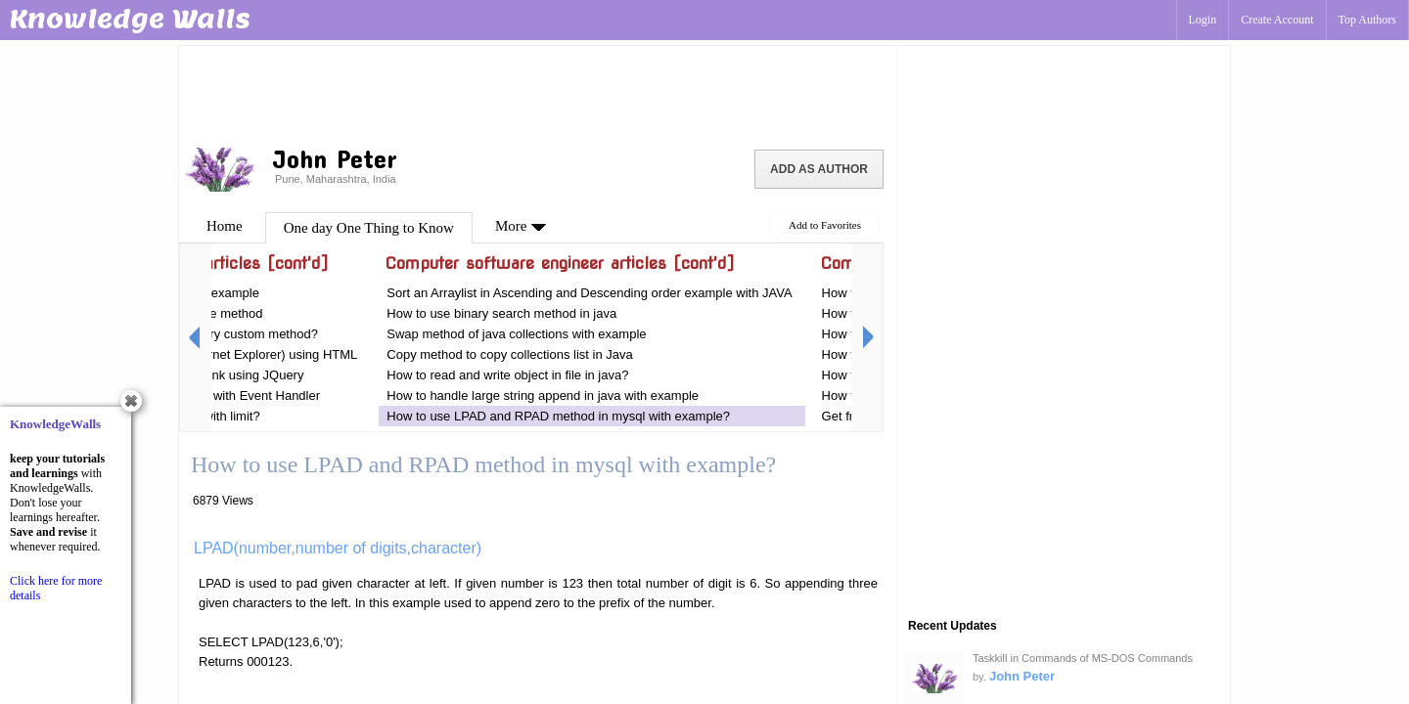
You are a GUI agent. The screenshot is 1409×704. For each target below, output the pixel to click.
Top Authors (1368, 19)
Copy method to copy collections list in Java (509, 354)
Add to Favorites (825, 225)
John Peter (1022, 676)
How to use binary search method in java (501, 313)
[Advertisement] (538, 93)
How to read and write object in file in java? (507, 375)
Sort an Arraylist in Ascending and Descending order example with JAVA (589, 293)
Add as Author (819, 169)
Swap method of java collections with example (516, 334)
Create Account (1277, 19)
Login (1203, 19)
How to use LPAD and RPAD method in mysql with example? (558, 416)
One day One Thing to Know (369, 228)
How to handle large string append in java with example (542, 395)
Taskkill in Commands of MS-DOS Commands (1083, 658)
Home (224, 226)
